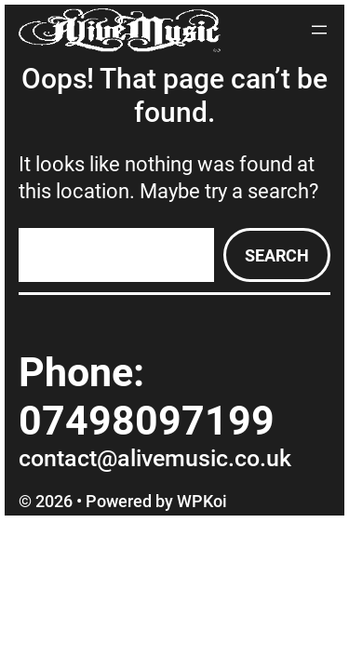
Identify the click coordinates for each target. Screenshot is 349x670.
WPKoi (202, 501)
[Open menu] (319, 30)
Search (277, 255)
